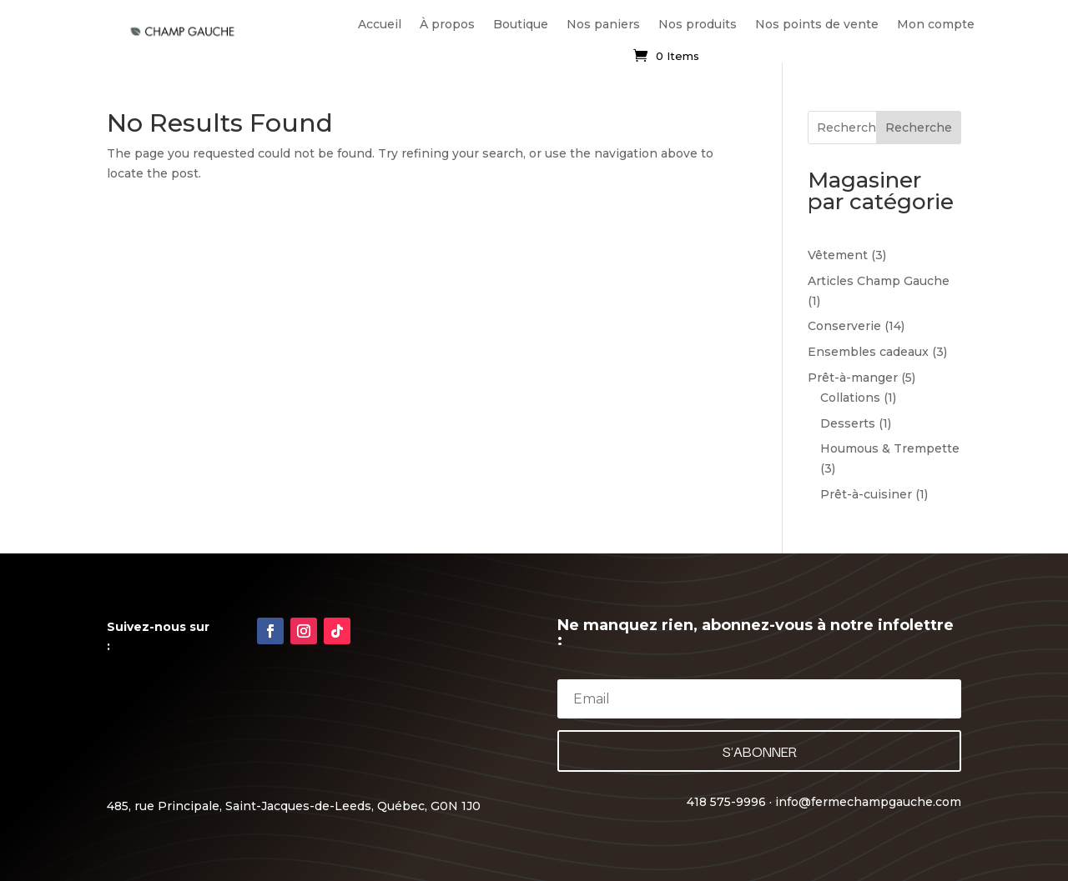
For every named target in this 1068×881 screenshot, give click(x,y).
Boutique (520, 24)
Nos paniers (603, 24)
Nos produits (697, 24)
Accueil (379, 24)
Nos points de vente (817, 24)
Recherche (918, 127)
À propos (447, 24)
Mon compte (936, 24)
